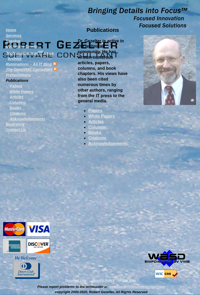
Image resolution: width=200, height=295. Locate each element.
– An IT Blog (29, 64)
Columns (97, 127)
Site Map (129, 280)
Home (11, 30)
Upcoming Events (22, 46)
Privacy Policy (103, 280)
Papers (95, 110)
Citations (97, 138)
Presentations (18, 75)
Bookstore (15, 124)
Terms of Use (75, 280)
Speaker (13, 41)
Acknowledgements (108, 143)
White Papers (101, 116)
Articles (96, 121)
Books (94, 132)
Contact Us (16, 130)
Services (13, 35)
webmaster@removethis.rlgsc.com (137, 287)
